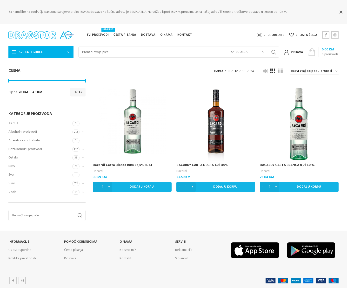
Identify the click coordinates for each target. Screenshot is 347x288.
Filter (77, 91)
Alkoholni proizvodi (22, 131)
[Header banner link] (166, 12)
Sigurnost (182, 258)
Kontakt (126, 258)
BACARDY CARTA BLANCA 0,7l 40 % (287, 164)
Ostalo (13, 157)
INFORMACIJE (18, 241)
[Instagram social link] (335, 34)
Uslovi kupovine (19, 249)
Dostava (70, 258)
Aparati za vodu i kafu (24, 140)
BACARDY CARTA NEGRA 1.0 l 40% (202, 164)
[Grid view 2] (265, 71)
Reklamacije (184, 249)
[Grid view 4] (280, 71)
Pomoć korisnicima (80, 241)
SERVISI (180, 241)
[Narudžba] (314, 71)
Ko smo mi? (128, 249)
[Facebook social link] (325, 34)
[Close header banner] (341, 12)
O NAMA (126, 241)
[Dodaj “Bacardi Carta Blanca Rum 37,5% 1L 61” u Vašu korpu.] (132, 186)
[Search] (178, 51)
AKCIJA (13, 122)
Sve (11, 174)
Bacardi (98, 170)
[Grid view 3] (272, 71)
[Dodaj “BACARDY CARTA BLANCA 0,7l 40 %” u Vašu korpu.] (299, 186)
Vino (11, 183)
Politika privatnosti (22, 258)
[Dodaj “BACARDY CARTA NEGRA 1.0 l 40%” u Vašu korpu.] (215, 186)
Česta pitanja (73, 249)
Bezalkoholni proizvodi (25, 148)
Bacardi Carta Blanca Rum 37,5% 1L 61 (122, 164)
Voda (12, 191)
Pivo (11, 165)
